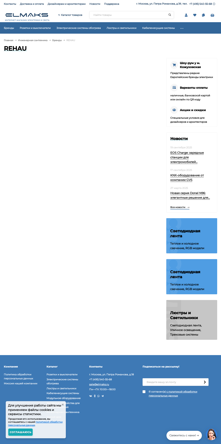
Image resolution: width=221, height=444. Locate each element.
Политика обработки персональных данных (18, 376)
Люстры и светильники (61, 388)
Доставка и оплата (32, 3)
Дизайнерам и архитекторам (67, 3)
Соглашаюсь (20, 432)
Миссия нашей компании (20, 383)
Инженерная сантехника (32, 40)
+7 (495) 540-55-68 (200, 3)
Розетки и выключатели (61, 374)
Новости (94, 3)
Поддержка (111, 3)
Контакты (10, 3)
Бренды (57, 40)
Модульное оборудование (63, 398)
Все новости (179, 207)
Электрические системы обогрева (62, 381)
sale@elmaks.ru (99, 384)
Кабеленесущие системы (62, 393)
